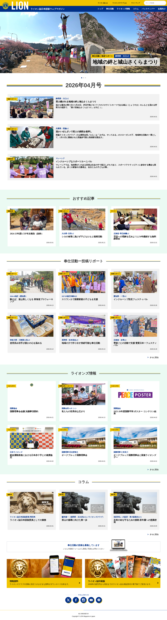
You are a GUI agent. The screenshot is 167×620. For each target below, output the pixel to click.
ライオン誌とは (103, 3)
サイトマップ (135, 3)
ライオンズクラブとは (119, 3)
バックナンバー (148, 9)
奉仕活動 (110, 9)
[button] (81, 77)
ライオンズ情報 (123, 9)
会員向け (161, 9)
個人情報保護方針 (83, 613)
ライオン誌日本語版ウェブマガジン (38, 9)
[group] (83, 42)
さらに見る (154, 357)
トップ (100, 9)
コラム (136, 9)
